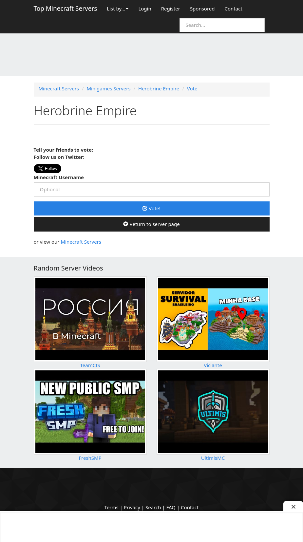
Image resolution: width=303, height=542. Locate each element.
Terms (111, 507)
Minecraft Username (59, 177)
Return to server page (151, 224)
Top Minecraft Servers (65, 8)
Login (144, 8)
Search (153, 507)
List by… (117, 8)
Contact (233, 8)
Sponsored (202, 8)
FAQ (171, 507)
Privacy (132, 507)
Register (170, 8)
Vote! (151, 208)
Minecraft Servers (81, 241)
